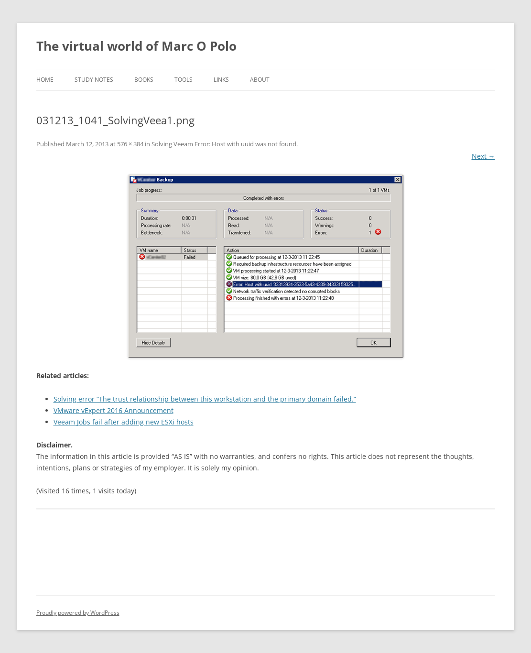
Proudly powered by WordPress (77, 613)
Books (143, 80)
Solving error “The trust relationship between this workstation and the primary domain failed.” (205, 398)
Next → (483, 156)
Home (45, 80)
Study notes (94, 80)
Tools (183, 80)
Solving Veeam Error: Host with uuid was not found (224, 144)
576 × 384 (130, 144)
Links (221, 80)
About (260, 80)
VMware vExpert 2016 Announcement (113, 410)
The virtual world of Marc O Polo (136, 45)
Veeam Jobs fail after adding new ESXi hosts (124, 421)
